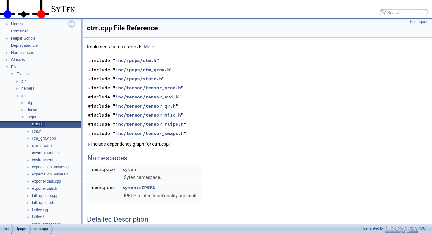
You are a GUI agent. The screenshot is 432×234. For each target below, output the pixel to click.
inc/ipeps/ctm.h (135, 60)
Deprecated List (24, 45)
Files (15, 67)
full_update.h (43, 203)
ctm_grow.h (42, 145)
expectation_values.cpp (52, 167)
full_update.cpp (45, 195)
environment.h (44, 160)
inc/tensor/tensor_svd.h (146, 97)
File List (23, 74)
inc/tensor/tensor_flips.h (149, 124)
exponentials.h (44, 188)
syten (129, 169)
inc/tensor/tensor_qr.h (145, 106)
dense (32, 110)
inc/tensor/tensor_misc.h (148, 115)
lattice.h (38, 217)
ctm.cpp (39, 124)
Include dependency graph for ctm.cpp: (128, 144)
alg (29, 102)
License (17, 24)
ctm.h (36, 131)
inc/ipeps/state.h (138, 79)
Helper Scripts (23, 38)
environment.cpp (46, 152)
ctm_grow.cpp (44, 138)
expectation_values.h (50, 174)
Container (19, 31)
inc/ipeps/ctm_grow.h (142, 69)
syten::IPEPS (138, 187)
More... (151, 46)
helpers (27, 88)
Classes (18, 60)
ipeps (31, 117)
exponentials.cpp (46, 181)
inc (23, 95)
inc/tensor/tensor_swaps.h (149, 133)
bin (24, 81)
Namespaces (22, 52)
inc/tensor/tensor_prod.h (148, 88)
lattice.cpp (40, 210)
